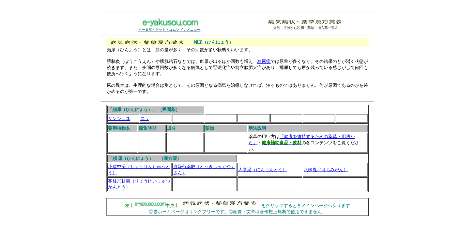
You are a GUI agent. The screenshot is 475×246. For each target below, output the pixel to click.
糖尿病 (264, 61)
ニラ (144, 118)
